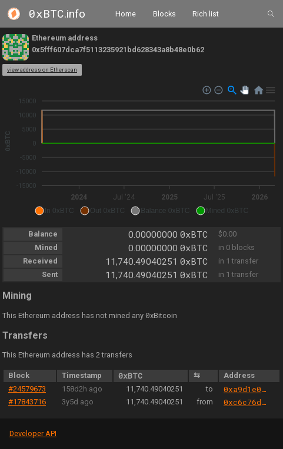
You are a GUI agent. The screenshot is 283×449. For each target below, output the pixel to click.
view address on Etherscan (42, 69)
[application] (141, 150)
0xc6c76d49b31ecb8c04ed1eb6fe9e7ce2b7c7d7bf (246, 402)
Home (125, 13)
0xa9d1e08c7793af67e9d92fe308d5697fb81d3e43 (246, 389)
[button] (54, 210)
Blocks (164, 13)
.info (57, 14)
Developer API (32, 433)
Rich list (205, 13)
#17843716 (27, 401)
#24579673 (27, 388)
